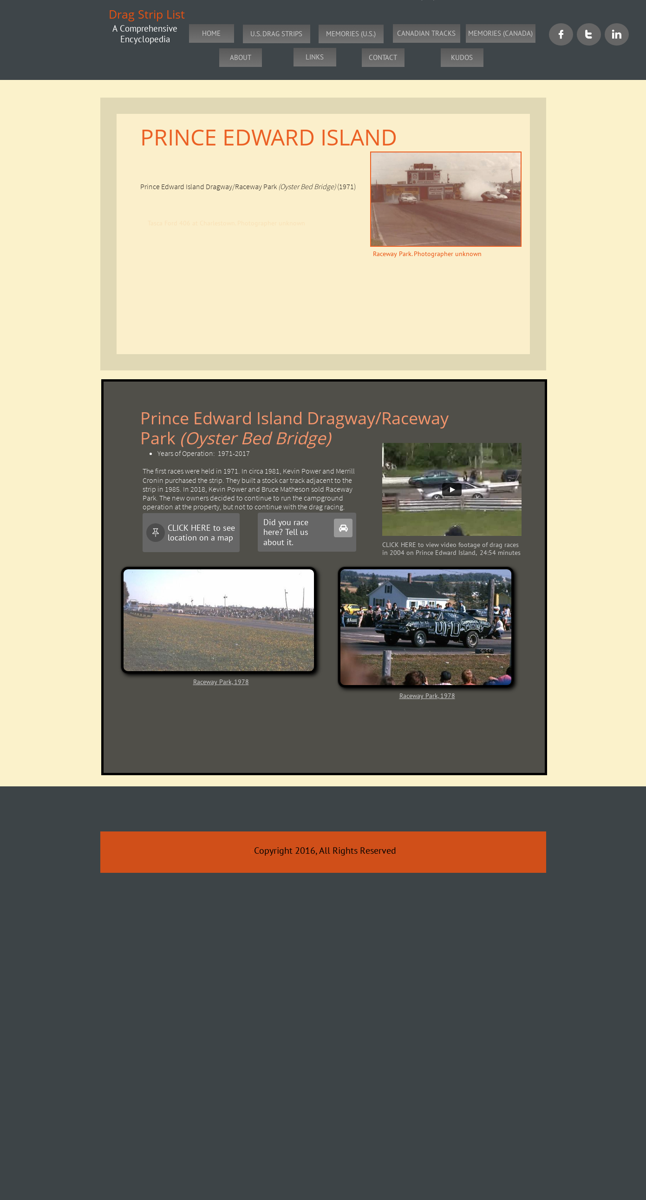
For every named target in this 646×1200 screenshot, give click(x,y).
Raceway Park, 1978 (221, 682)
